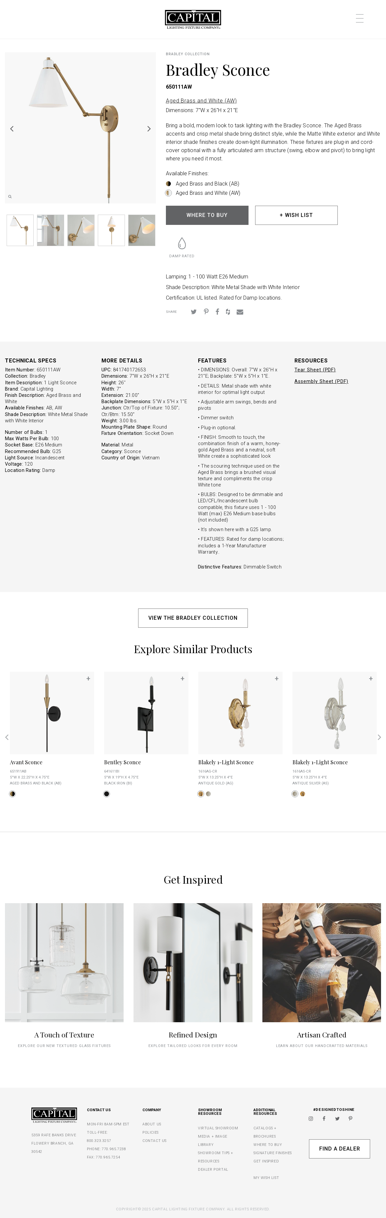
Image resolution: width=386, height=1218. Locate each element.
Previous (11, 128)
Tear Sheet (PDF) (315, 370)
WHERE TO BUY (207, 215)
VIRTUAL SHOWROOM (218, 1128)
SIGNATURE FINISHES (272, 1153)
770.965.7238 (114, 1149)
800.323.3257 (99, 1141)
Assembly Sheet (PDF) (321, 381)
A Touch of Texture (64, 1034)
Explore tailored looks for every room (193, 1046)
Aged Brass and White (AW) (201, 101)
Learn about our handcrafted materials (322, 1046)
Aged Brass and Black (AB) (208, 184)
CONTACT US (154, 1141)
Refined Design (193, 1034)
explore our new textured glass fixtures (64, 1046)
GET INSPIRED (266, 1161)
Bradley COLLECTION (188, 54)
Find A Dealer (339, 1149)
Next (149, 128)
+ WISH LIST (296, 215)
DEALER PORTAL (213, 1169)
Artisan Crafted (321, 1034)
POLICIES (150, 1132)
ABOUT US (151, 1124)
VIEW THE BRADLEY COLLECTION (193, 618)
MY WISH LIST (266, 1178)
